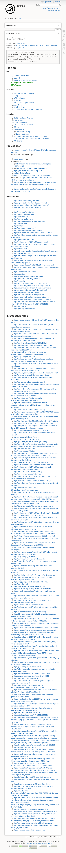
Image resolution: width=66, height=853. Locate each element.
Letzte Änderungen (49, 8)
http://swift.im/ (18, 226)
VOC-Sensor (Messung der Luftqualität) (27, 109)
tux (20, 18)
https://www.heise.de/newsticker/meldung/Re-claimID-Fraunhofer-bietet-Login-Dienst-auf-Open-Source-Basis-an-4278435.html (32, 726)
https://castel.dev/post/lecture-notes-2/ (27, 747)
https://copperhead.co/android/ (24, 272)
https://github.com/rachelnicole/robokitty (27, 472)
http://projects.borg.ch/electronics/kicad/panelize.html (32, 285)
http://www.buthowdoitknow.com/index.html (29, 221)
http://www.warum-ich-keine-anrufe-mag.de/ (29, 559)
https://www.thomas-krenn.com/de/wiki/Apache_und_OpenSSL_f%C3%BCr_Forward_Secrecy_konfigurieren (35, 793)
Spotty (15, 96)
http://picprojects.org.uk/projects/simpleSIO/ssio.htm (32, 589)
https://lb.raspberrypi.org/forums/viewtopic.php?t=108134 (34, 745)
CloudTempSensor (20, 122)
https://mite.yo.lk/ (19, 306)
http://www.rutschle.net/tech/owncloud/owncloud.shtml (33, 423)
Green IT (16, 78)
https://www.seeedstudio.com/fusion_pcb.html (30, 290)
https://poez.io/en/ (19, 274)
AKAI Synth (17, 105)
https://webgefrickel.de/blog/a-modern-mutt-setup (31, 809)
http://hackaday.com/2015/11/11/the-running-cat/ (31, 462)
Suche (60, 5)
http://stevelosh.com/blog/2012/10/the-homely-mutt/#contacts (35, 421)
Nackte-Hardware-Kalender (23, 118)
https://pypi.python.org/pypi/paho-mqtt (27, 207)
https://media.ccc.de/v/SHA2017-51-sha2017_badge (32, 674)
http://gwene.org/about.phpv (23, 212)
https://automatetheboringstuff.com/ (26, 200)
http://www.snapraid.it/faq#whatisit (25, 678)
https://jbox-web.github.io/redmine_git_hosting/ (30, 442)
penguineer (20, 48)
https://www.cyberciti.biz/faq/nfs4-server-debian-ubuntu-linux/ (35, 373)
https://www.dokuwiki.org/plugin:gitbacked (28, 295)
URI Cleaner (17, 141)
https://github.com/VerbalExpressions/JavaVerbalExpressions (35, 251)
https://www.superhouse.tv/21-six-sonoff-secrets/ (31, 205)
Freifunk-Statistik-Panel (21, 173)
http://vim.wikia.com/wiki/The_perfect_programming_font (33, 506)
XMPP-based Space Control (23, 125)
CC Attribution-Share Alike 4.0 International (38, 843)
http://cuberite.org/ (20, 249)
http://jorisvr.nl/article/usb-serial (24, 655)
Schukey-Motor (18, 159)
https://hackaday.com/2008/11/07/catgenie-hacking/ (32, 481)
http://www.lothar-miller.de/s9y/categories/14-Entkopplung (34, 575)
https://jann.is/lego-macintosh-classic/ (27, 667)
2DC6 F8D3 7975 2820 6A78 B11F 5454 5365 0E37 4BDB (37, 46)
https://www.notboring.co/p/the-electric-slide (29, 830)
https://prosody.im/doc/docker (24, 308)
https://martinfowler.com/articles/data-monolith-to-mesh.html (35, 811)
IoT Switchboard (19, 98)
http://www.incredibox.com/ (23, 219)
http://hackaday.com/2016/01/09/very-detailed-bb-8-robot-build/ (36, 513)
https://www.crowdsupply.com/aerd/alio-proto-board (32, 299)
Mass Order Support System (23, 103)
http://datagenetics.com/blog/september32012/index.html (34, 536)
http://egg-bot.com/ (20, 223)
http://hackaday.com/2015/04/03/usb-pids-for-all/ (30, 242)
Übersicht (58, 10)
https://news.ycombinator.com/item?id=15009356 (31, 676)
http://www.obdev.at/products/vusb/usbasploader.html (32, 345)
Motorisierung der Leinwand (23, 93)
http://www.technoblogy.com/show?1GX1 (28, 605)
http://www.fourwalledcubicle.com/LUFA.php (29, 409)
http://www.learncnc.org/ (22, 217)
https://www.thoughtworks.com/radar (26, 713)
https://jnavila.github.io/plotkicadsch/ (26, 292)
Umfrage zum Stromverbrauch (22, 83)
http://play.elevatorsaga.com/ (23, 253)
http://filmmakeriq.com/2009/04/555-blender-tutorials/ (32, 233)
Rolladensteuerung (23, 132)
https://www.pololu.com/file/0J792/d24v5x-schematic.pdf (33, 265)
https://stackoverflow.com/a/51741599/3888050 (30, 715)
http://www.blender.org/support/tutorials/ (27, 230)
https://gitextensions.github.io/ (24, 449)
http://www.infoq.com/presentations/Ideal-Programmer (33, 823)
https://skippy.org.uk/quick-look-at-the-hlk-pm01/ (30, 582)
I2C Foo (16, 127)
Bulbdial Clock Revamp (21, 76)
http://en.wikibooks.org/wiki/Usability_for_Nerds (30, 430)
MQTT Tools (17, 100)
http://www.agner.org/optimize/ (24, 228)
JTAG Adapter (18, 120)
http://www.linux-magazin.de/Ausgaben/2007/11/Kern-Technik (35, 628)
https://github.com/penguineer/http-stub (27, 171)
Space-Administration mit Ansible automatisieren (31, 138)
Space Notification (22, 134)
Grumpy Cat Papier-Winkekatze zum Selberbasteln (32, 175)
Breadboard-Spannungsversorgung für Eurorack (30, 136)
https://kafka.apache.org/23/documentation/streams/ (32, 777)
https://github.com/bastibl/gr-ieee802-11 (27, 279)
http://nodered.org (19, 281)
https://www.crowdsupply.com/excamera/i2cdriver (31, 297)
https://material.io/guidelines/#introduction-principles (32, 288)
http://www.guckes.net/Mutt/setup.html (27, 474)
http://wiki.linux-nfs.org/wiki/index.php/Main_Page (31, 375)
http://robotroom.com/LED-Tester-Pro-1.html (29, 515)
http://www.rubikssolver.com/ (23, 214)
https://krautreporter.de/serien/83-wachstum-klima (31, 784)
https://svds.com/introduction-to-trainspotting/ (29, 612)
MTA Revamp (16, 85)
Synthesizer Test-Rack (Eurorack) (25, 80)
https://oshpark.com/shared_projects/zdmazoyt (30, 283)
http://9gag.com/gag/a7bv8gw (24, 451)
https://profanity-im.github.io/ (23, 240)
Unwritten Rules (19, 107)
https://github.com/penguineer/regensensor (31, 168)
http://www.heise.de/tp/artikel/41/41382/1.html (30, 343)
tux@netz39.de (20, 43)
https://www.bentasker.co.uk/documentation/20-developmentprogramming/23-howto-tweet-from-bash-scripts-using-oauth (33, 405)
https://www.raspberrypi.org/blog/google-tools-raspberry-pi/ (34, 630)
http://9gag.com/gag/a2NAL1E (24, 357)
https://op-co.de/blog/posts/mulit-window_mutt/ (30, 203)
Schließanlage (18, 129)
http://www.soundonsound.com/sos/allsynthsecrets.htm (33, 465)
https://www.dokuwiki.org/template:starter (28, 276)
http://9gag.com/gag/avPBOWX (24, 556)
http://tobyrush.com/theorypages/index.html (29, 382)
